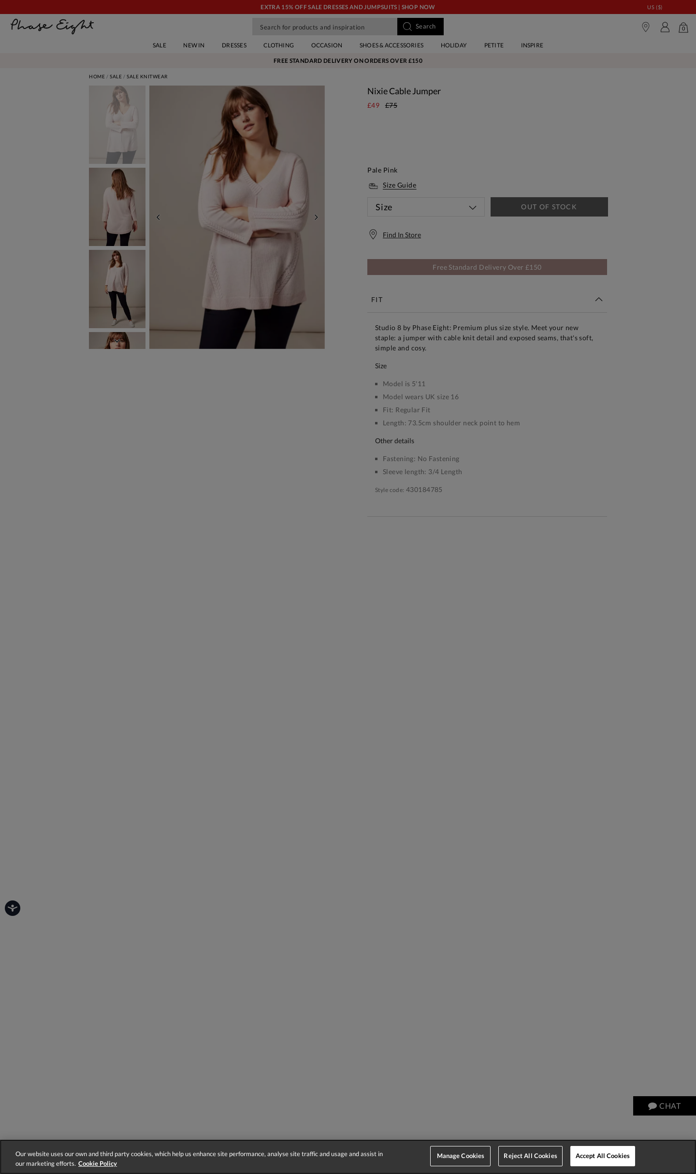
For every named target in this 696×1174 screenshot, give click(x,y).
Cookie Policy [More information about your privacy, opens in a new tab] (97, 1163)
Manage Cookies (461, 1156)
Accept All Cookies (603, 1156)
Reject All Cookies (530, 1156)
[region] (348, 1157)
